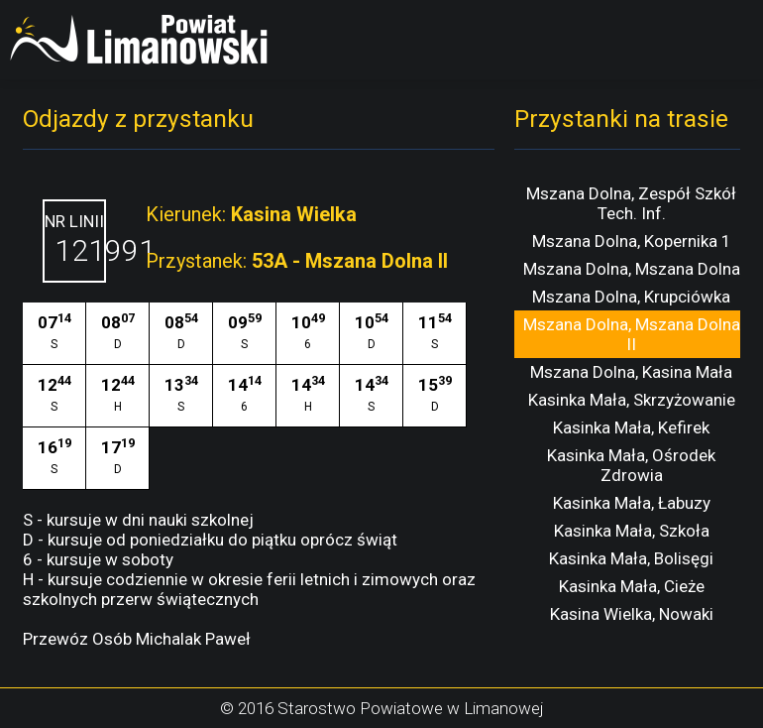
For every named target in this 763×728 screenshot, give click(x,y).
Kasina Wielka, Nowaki (631, 614)
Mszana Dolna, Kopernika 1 (631, 241)
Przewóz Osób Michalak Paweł (137, 639)
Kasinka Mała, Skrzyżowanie (631, 400)
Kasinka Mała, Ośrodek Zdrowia (631, 465)
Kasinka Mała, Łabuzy (631, 503)
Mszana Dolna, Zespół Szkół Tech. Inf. (631, 203)
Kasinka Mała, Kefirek (631, 427)
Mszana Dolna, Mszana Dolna (631, 269)
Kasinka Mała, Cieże (632, 586)
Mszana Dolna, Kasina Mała (631, 372)
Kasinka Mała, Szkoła (631, 531)
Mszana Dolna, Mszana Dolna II (631, 334)
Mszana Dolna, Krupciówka (631, 296)
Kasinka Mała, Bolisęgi (631, 558)
